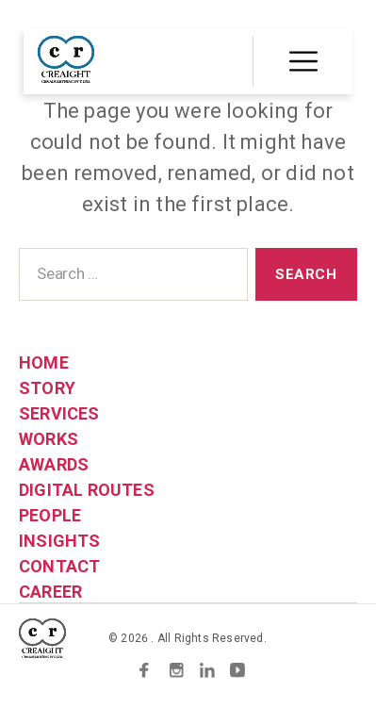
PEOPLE (50, 515)
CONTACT (59, 566)
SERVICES (59, 413)
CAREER (50, 591)
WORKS (48, 439)
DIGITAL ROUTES (87, 490)
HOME (44, 362)
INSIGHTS (60, 541)
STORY (47, 388)
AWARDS (54, 464)
